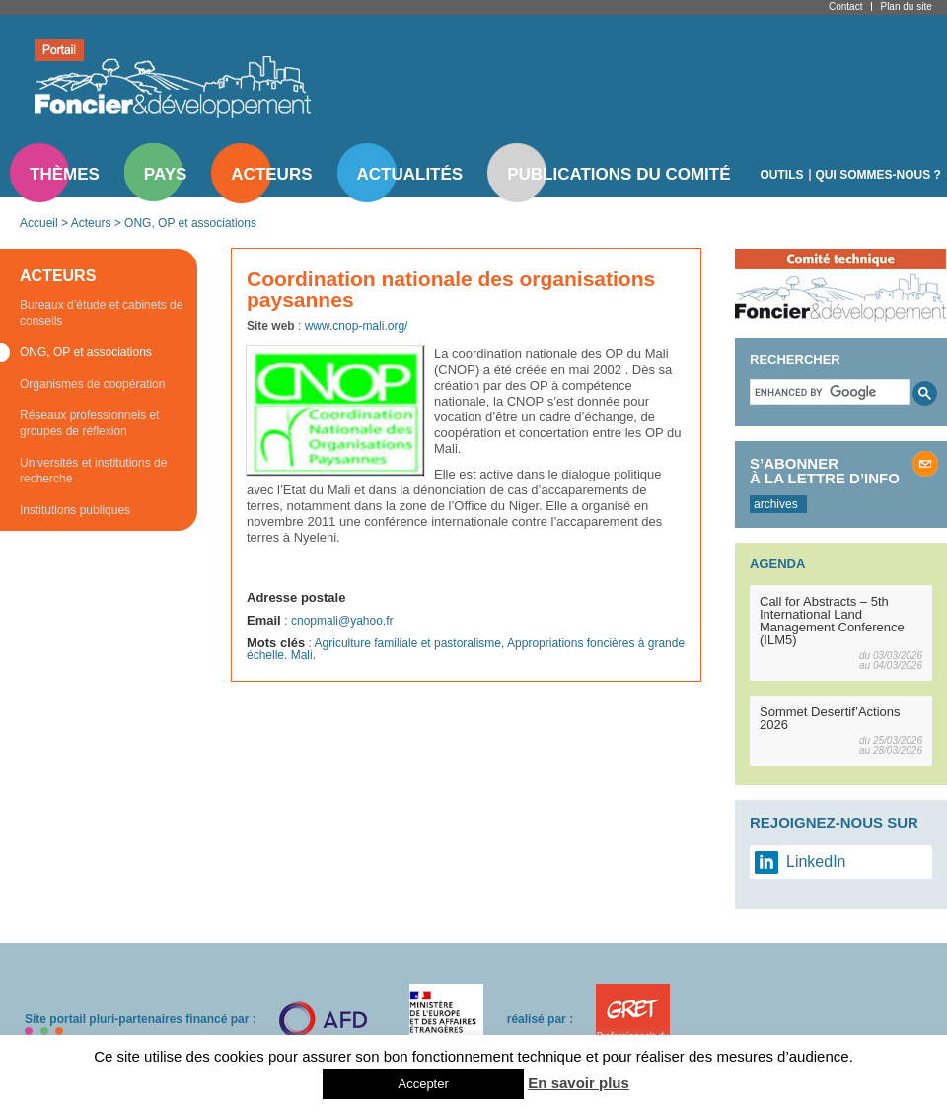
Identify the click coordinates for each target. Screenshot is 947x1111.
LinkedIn (816, 861)
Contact (845, 6)
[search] (828, 392)
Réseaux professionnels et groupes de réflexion (89, 423)
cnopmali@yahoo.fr (342, 621)
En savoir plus (578, 1082)
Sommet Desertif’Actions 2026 (830, 718)
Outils (782, 175)
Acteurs (271, 174)
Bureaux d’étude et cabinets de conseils (101, 313)
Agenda (777, 563)
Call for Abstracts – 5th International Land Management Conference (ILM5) (832, 620)
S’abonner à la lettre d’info (825, 470)
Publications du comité (618, 174)
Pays (165, 174)
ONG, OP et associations (190, 223)
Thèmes (65, 174)
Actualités (410, 174)
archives (776, 504)
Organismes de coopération (92, 384)
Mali (302, 655)
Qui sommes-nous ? (878, 175)
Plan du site (905, 6)
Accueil (39, 223)
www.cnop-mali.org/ (356, 326)
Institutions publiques (75, 510)
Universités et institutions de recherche (93, 470)
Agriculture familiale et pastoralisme (408, 643)
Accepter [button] (423, 1083)
